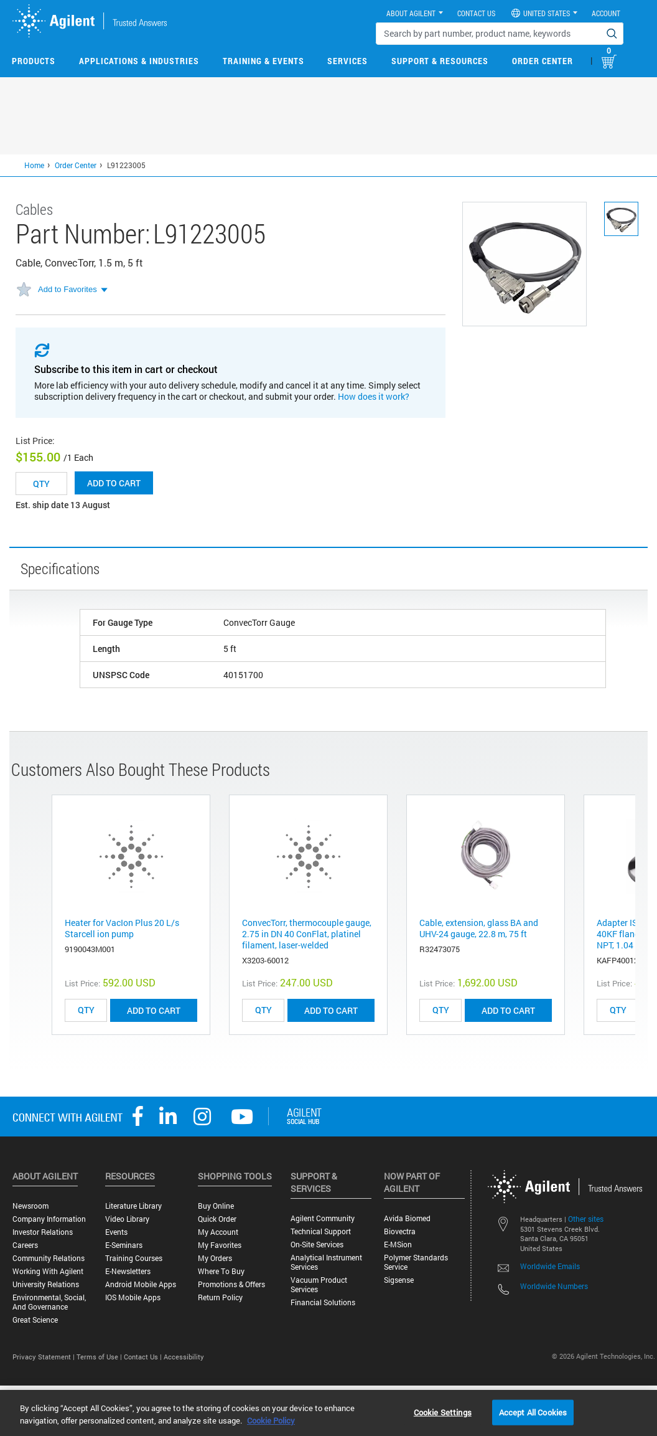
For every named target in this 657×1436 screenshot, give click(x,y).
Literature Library (133, 1206)
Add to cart (114, 483)
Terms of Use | (100, 1356)
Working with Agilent (47, 1271)
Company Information (49, 1219)
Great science (35, 1320)
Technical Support (321, 1231)
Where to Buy (221, 1271)
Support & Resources (439, 61)
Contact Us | (144, 1356)
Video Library (127, 1219)
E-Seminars (123, 1245)
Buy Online (216, 1206)
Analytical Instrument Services (326, 1262)
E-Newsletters (128, 1271)
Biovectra (400, 1231)
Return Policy (220, 1297)
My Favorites (219, 1245)
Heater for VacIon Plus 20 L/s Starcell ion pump (122, 928)
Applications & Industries (139, 61)
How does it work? (373, 396)
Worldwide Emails (550, 1266)
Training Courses (133, 1258)
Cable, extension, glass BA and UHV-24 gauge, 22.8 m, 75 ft (478, 928)
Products (33, 61)
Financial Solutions (323, 1302)
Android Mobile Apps (140, 1284)
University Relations (45, 1284)
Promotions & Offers (231, 1284)
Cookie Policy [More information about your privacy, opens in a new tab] (271, 1420)
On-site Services (317, 1244)
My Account (218, 1232)
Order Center (542, 61)
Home (34, 165)
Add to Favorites (67, 289)
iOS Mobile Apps (133, 1297)
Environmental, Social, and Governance (49, 1302)
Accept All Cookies (533, 1411)
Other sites (585, 1219)
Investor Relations (42, 1232)
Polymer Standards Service (416, 1262)
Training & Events (263, 61)
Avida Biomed (407, 1218)
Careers (25, 1245)
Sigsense (399, 1280)
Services (347, 61)
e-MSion (398, 1244)
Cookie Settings (443, 1411)
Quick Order (217, 1219)
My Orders (215, 1258)
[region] (328, 1413)
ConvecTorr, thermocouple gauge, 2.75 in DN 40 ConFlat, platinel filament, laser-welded (306, 934)
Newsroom (30, 1206)
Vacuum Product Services (319, 1284)
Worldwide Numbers (554, 1286)
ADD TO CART (153, 1010)
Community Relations (48, 1258)
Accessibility (184, 1356)
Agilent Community (323, 1218)
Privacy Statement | (44, 1356)
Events (116, 1232)
